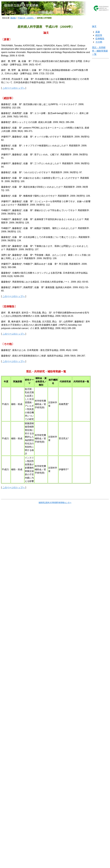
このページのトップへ (13, 88)
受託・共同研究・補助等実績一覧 (100, 50)
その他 (98, 42)
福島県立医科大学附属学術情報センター (55, 502)
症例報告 (99, 38)
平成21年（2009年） (26, 18)
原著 (97, 32)
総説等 (98, 35)
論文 (94, 26)
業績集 (13, 18)
